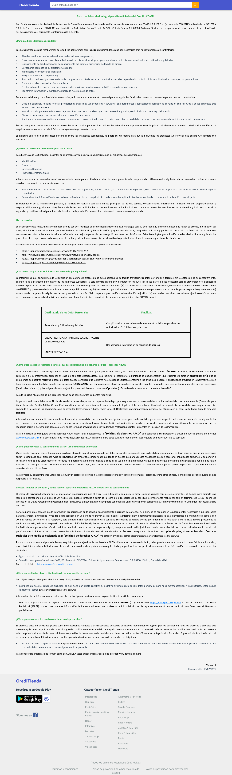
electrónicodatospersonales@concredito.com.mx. (155, 535)
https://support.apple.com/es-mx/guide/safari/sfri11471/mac (54, 262)
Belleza (121, 702)
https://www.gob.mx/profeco (165, 602)
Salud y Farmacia (126, 707)
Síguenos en (27, 715)
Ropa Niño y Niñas (127, 733)
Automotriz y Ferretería (129, 696)
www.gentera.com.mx (27, 437)
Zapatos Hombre (126, 712)
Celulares (89, 702)
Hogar (88, 721)
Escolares (123, 743)
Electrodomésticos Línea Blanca (97, 714)
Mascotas (123, 748)
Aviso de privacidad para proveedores (167, 769)
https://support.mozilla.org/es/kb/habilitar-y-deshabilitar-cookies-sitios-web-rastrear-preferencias (72, 258)
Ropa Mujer (124, 717)
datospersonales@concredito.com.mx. (79, 129)
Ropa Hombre (125, 722)
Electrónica (90, 707)
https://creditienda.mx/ (73, 643)
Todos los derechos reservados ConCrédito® (116, 762)
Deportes (89, 731)
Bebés (121, 738)
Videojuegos (91, 747)
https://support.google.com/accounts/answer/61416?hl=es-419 (55, 250)
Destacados (91, 696)
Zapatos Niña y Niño (128, 728)
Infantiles (89, 726)
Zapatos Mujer (92, 736)
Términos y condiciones (64, 769)
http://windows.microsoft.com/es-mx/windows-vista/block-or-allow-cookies (61, 254)
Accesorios (90, 741)
